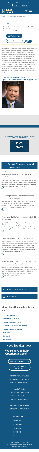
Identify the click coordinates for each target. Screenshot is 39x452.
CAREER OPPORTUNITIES (19, 409)
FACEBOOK (17, 432)
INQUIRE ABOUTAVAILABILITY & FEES (14, 35)
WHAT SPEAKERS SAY (20, 396)
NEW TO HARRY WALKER (19, 383)
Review (24, 5)
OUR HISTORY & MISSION (19, 392)
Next (32, 146)
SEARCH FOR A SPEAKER (19, 376)
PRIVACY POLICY (15, 442)
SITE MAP (26, 442)
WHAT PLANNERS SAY (19, 399)
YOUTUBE (17, 428)
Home (3, 16)
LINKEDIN (17, 420)
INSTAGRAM (18, 424)
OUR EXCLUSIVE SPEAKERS (20, 379)
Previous (6, 146)
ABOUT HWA (19, 389)
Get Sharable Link (21, 137)
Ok (16, 5)
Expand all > (6, 172)
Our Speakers (11, 16)
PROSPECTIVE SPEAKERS (19, 405)
